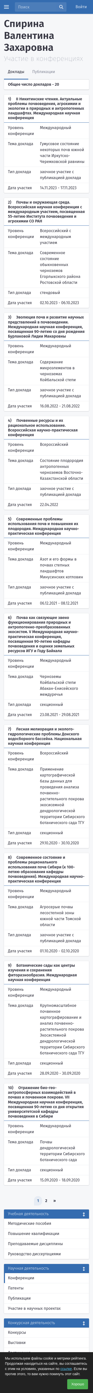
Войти (81, 6)
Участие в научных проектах (34, 1308)
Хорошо (77, 1384)
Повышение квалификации (33, 1233)
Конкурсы (17, 1332)
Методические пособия (29, 1223)
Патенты (16, 1288)
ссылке (66, 1369)
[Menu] (6, 6)
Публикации (19, 1298)
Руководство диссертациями (34, 1254)
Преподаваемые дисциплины (35, 1243)
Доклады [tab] (16, 71)
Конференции (21, 1278)
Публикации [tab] (43, 71)
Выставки (17, 1342)
